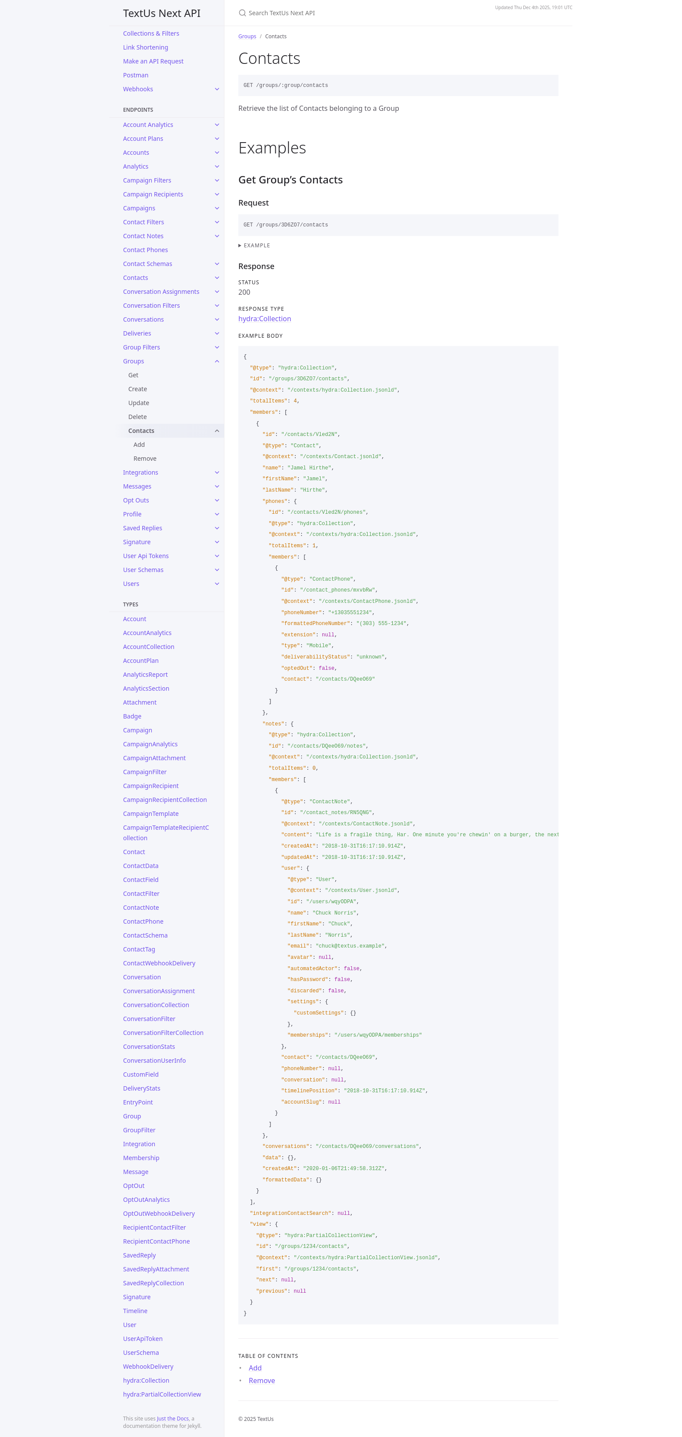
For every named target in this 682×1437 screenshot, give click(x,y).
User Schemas (143, 569)
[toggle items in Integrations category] (217, 472)
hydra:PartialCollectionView (162, 1394)
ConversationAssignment (159, 991)
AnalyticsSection (146, 688)
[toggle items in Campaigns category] (217, 208)
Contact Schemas (147, 263)
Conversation (142, 977)
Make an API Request (153, 61)
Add (139, 444)
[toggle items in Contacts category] (217, 278)
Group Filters (141, 347)
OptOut (133, 1185)
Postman (135, 75)
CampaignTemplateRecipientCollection (166, 832)
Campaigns (139, 208)
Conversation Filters (151, 305)
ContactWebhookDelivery (159, 963)
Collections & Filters (151, 33)
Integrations (140, 472)
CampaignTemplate (151, 813)
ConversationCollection (156, 1005)
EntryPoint (138, 1102)
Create (137, 389)
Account (134, 619)
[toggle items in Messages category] (217, 486)
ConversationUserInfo (154, 1060)
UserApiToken (143, 1338)
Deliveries (137, 333)
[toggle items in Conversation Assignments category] (217, 292)
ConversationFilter (149, 1019)
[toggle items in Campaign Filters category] (217, 180)
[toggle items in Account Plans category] (217, 139)
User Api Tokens (146, 556)
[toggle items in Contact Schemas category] (217, 264)
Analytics (135, 166)
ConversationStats (149, 1046)
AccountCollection (148, 646)
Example (257, 245)
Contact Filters (143, 222)
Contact (134, 852)
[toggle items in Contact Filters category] (217, 222)
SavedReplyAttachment (156, 1269)
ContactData (141, 866)
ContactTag (139, 949)
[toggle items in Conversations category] (217, 319)
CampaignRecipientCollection (165, 799)
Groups (133, 361)
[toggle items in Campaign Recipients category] (217, 194)
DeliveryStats (141, 1088)
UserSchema (141, 1352)
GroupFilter (139, 1130)
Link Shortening (145, 47)
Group (132, 1116)
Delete (137, 416)
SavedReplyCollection (153, 1283)
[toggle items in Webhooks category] (217, 89)
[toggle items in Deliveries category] (217, 333)
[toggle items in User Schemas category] (217, 570)
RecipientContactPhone (156, 1241)
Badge (132, 716)
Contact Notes (143, 236)
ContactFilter (141, 893)
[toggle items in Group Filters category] (217, 347)
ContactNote (141, 907)
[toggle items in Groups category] (217, 361)
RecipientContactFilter (154, 1227)
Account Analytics (148, 124)
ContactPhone (143, 921)
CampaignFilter (145, 772)
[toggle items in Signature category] (217, 542)
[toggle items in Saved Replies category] (217, 528)
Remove (145, 458)
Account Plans (143, 138)
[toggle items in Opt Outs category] (217, 500)
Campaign (137, 730)
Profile (132, 514)
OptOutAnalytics (146, 1199)
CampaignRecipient (151, 786)
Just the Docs (173, 1418)
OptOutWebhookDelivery (159, 1213)
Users (131, 583)
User (130, 1325)
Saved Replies (142, 528)
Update (138, 403)
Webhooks (138, 89)
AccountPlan (141, 660)
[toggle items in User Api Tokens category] (217, 556)
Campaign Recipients (153, 194)
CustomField (141, 1074)
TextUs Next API (162, 13)
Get (133, 375)
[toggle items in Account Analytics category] (217, 125)
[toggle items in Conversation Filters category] (217, 306)
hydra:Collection (146, 1380)
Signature (137, 542)
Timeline (135, 1311)
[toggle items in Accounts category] (217, 153)
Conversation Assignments (161, 291)
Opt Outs (136, 500)
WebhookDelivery (148, 1366)
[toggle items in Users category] (217, 584)
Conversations (143, 319)
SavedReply (139, 1255)
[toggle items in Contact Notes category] (217, 236)
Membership (141, 1158)
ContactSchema (145, 935)
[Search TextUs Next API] (341, 13)
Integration (139, 1144)
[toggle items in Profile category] (217, 514)
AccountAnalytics (147, 633)
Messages (137, 486)
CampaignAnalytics (150, 744)
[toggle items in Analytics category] (217, 166)
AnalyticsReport (145, 674)
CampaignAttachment (154, 758)
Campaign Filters (147, 180)
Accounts (136, 152)
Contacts (135, 277)
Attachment (140, 702)
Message (135, 1172)
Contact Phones (145, 250)
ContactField (141, 879)
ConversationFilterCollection (163, 1032)
